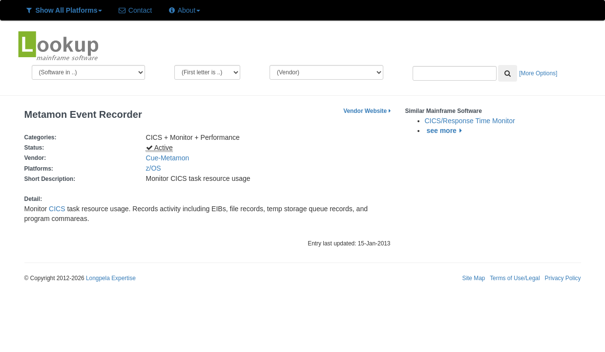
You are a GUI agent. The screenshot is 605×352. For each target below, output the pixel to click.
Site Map (473, 278)
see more (445, 130)
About (183, 10)
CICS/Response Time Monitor (470, 121)
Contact (135, 10)
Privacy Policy (562, 278)
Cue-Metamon (167, 158)
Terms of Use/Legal (515, 278)
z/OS (155, 168)
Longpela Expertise (111, 278)
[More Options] (538, 73)
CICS (57, 209)
